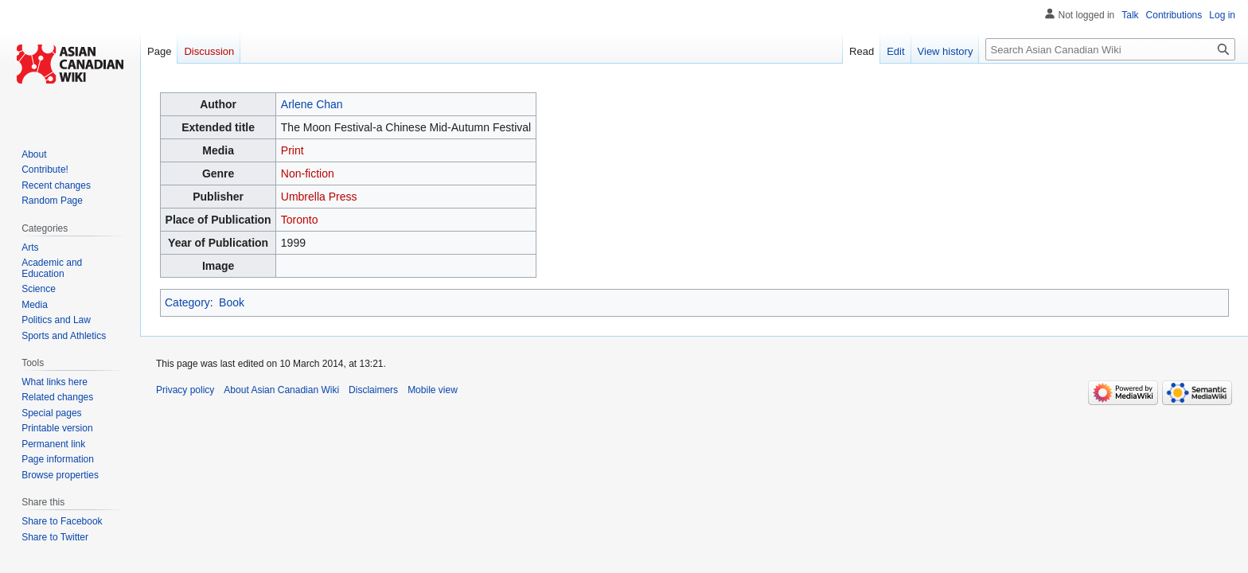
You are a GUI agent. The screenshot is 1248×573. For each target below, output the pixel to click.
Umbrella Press (319, 196)
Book (231, 302)
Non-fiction (307, 173)
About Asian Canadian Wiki (281, 390)
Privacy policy (185, 390)
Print (292, 150)
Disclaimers (373, 390)
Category (187, 302)
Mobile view (433, 390)
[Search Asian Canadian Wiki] (1110, 49)
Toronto (299, 219)
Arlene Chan (312, 104)
